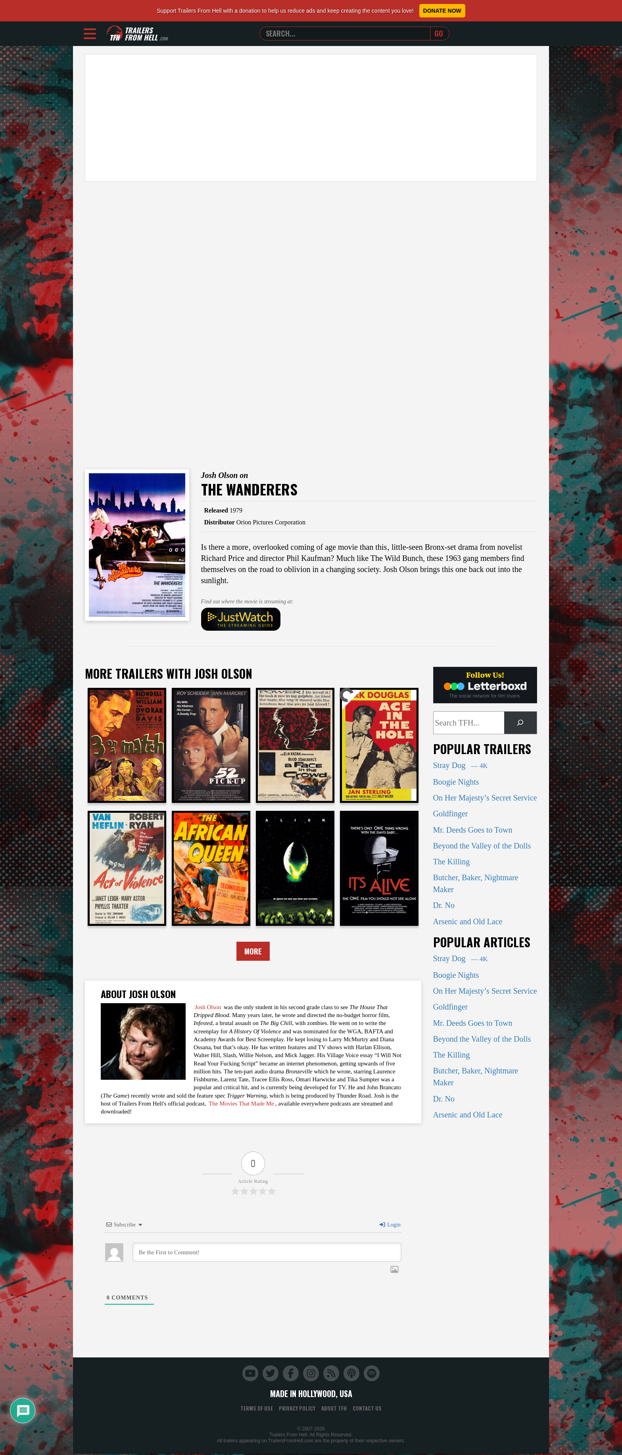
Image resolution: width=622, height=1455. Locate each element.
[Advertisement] (311, 117)
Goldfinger (450, 813)
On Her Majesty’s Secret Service (485, 797)
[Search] (520, 723)
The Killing (451, 861)
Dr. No (444, 905)
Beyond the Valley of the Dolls (482, 845)
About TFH (334, 1409)
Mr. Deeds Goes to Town (473, 829)
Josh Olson (208, 1008)
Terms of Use (256, 1409)
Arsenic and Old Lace (468, 921)
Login (389, 1225)
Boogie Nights (456, 781)
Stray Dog (460, 765)
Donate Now (442, 11)
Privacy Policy (297, 1409)
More (253, 952)
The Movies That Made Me (241, 1104)
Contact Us (367, 1409)
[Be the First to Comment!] (266, 1253)
